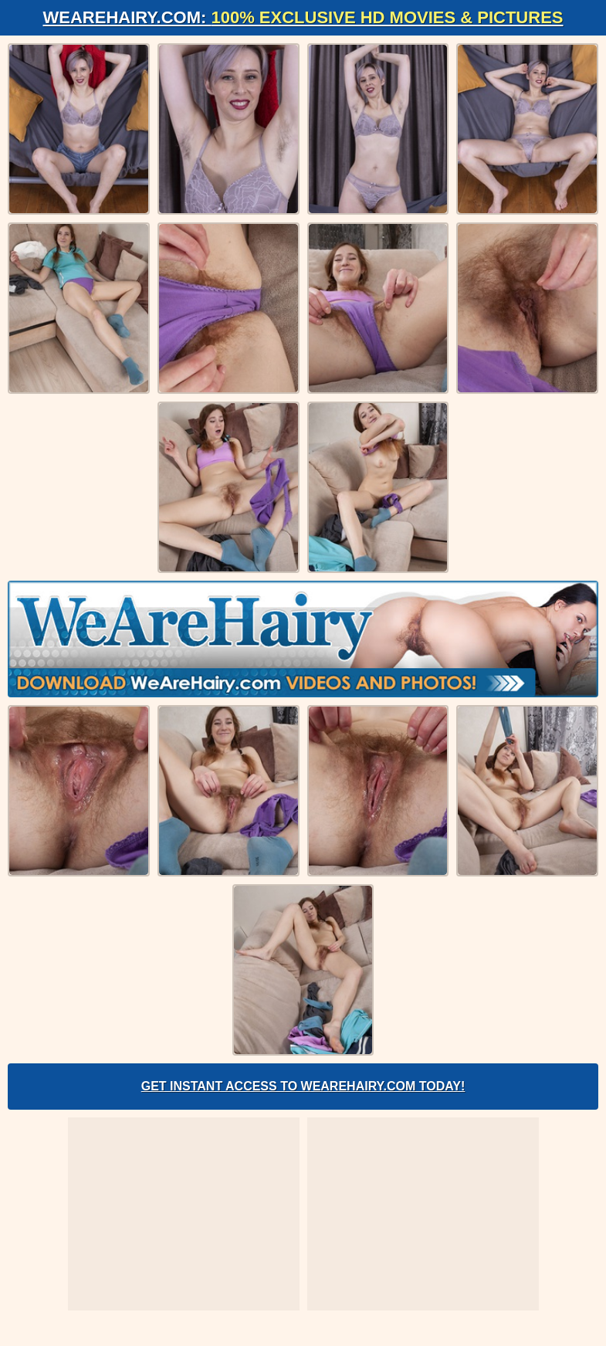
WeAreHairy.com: (303, 17)
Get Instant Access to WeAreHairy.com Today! (303, 1086)
